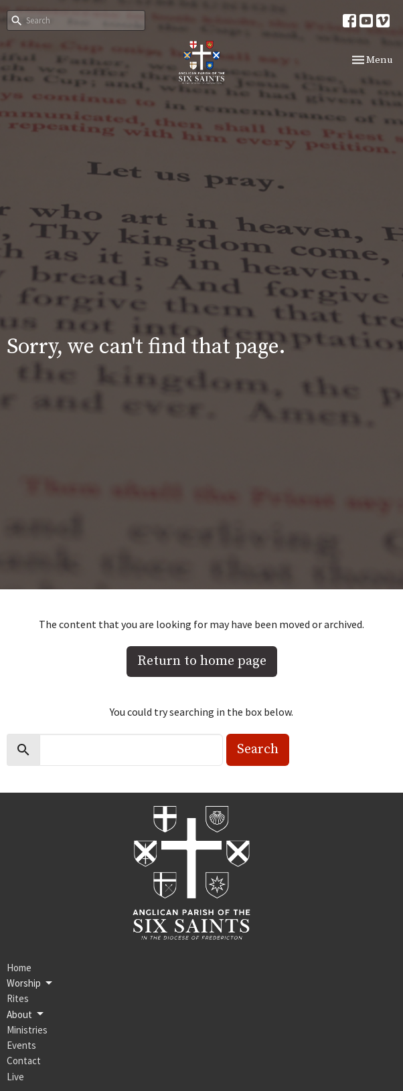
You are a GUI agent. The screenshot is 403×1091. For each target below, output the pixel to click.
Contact (24, 1060)
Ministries (27, 1029)
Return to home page (201, 661)
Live (15, 1076)
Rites (18, 998)
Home (19, 967)
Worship (30, 983)
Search (257, 749)
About (26, 1014)
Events (21, 1045)
